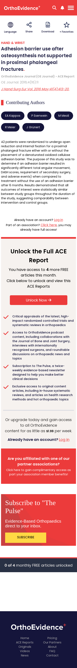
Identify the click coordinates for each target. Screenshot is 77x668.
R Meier (10, 127)
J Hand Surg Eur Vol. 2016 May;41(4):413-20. (35, 89)
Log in (58, 219)
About (52, 647)
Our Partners (52, 642)
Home (25, 638)
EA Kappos (12, 116)
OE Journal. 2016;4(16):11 (20, 82)
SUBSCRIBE (25, 537)
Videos (25, 651)
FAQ (52, 651)
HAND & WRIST (13, 42)
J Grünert (33, 127)
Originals (24, 647)
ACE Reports (24, 642)
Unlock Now (38, 300)
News (25, 655)
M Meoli (63, 116)
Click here (49, 225)
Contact (52, 655)
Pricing (52, 638)
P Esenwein (39, 116)
